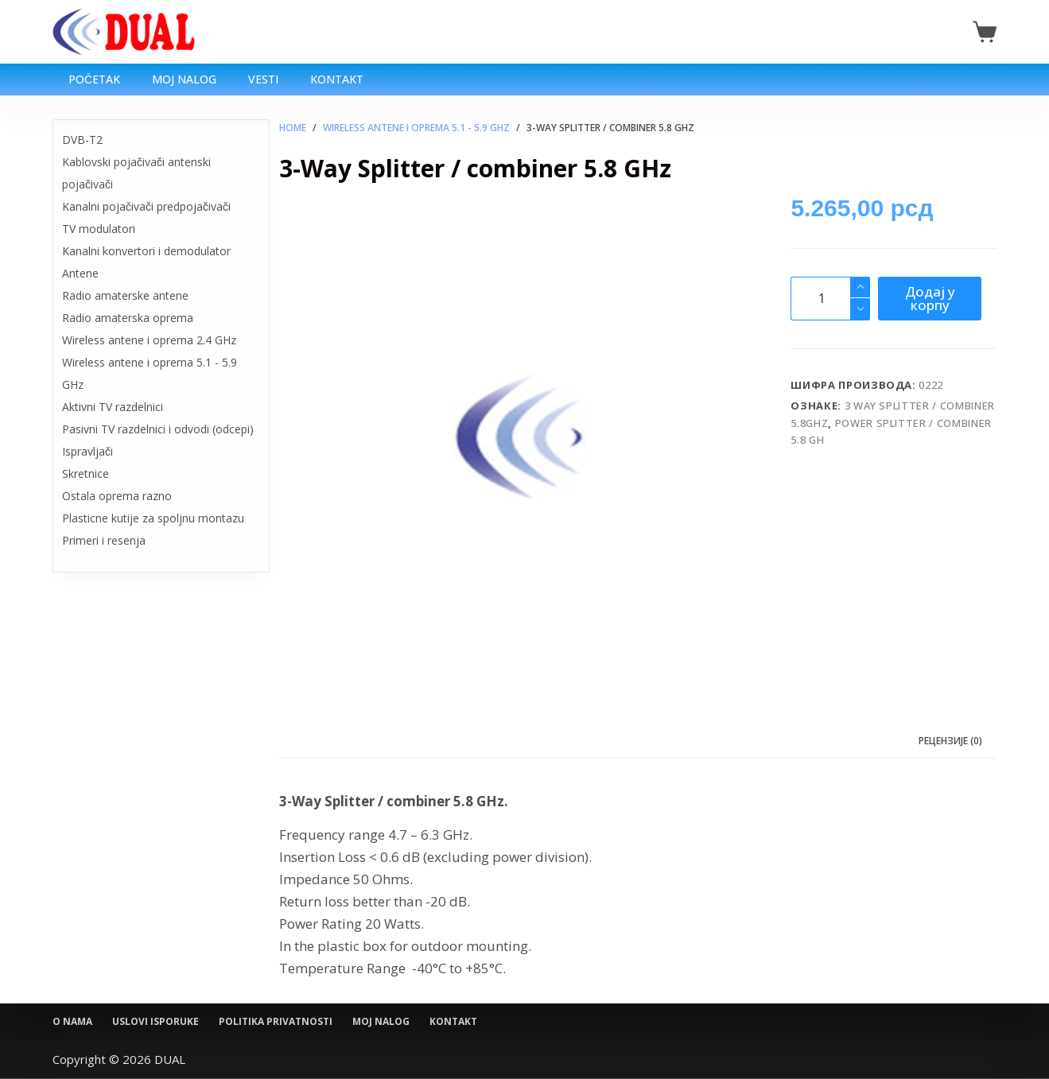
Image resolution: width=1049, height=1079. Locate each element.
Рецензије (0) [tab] (950, 740)
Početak (94, 79)
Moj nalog (184, 79)
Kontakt (336, 79)
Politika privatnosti (275, 1021)
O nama (72, 1021)
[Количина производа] (830, 298)
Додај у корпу (930, 298)
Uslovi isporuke (155, 1021)
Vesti (263, 79)
